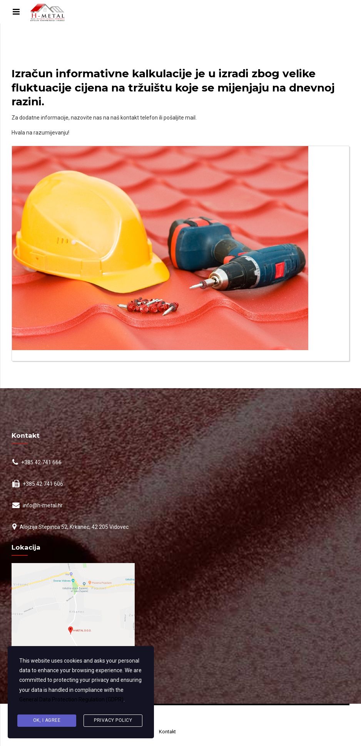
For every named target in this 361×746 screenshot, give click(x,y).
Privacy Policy (113, 720)
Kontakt (167, 731)
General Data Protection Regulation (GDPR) (71, 700)
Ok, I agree (47, 720)
